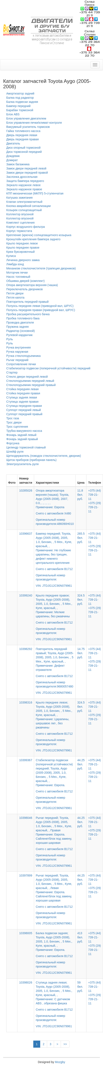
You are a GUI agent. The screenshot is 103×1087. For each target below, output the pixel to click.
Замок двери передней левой (26, 168)
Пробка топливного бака (23, 318)
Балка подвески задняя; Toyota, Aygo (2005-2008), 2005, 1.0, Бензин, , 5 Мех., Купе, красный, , (55, 950)
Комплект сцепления (20, 222)
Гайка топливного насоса (23, 131)
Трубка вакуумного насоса (24, 430)
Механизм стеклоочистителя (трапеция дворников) (41, 268)
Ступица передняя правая (24, 405)
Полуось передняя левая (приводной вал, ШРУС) (39, 306)
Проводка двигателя (20, 322)
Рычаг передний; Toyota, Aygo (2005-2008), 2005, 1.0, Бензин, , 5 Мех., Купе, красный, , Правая (55, 839)
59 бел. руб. (80, 986)
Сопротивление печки (21, 364)
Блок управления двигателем (26, 118)
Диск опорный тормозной (23, 147)
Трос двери (14, 422)
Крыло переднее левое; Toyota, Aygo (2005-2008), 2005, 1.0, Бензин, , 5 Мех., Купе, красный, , (55, 723)
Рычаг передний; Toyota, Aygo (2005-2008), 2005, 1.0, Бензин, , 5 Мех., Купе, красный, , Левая (55, 896)
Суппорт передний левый (23, 410)
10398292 (25, 649)
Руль (9, 339)
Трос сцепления (17, 426)
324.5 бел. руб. (81, 599)
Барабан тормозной (19, 110)
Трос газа (12, 418)
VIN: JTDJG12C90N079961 (54, 585)
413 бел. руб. (80, 937)
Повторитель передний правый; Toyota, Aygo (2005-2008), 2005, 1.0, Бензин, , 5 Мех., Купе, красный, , (55, 668)
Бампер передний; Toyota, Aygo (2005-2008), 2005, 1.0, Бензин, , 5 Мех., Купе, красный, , (55, 556)
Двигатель (13, 143)
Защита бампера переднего (25, 181)
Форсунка (12, 443)
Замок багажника (18, 164)
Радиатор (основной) (20, 330)
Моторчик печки (17, 272)
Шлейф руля (14, 451)
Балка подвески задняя (22, 101)
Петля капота (15, 297)
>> (65, 1044)
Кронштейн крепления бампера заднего (33, 239)
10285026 (25, 490)
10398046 (25, 817)
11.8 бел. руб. (80, 495)
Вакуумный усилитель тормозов (28, 126)
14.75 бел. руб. (81, 653)
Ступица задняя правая (22, 401)
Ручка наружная (17, 351)
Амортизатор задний (20, 93)
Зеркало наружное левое (23, 185)
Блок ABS (12, 114)
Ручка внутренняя (18, 347)
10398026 (25, 982)
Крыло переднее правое (22, 247)
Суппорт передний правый (24, 414)
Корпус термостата (19, 231)
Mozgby (60, 1062)
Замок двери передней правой (27, 172)
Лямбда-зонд (15, 264)
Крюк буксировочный (20, 251)
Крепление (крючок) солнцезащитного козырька (38, 235)
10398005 (25, 933)
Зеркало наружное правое (24, 189)
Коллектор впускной (19, 214)
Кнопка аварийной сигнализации (28, 206)
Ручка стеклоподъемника (23, 355)
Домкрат (12, 160)
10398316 (25, 702)
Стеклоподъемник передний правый (31, 385)
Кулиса (11, 256)
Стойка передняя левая (22, 389)
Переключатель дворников (24, 289)
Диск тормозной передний (24, 151)
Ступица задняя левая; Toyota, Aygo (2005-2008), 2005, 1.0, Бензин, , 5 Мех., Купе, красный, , (55, 1001)
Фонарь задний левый (21, 435)
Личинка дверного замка (23, 260)
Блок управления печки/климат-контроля (34, 122)
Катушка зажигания (19, 197)
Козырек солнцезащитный (24, 210)
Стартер (11, 372)
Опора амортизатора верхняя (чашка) (32, 285)
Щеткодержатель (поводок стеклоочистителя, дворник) (43, 455)
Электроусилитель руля (22, 464)
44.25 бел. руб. (81, 764)
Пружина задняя (17, 326)
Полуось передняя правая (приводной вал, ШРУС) (40, 310)
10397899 (25, 875)
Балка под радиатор (20, 97)
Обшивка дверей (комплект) (25, 281)
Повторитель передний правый (27, 301)
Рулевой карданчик (19, 335)
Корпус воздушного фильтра (25, 226)
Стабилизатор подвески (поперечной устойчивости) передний (48, 368)
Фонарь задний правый (22, 439)
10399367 (25, 760)
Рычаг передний (17, 360)
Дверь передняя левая (21, 135)
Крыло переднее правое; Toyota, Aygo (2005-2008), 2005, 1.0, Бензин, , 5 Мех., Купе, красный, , (55, 614)
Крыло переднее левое (22, 243)
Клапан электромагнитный (24, 201)
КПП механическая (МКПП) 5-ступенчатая (34, 193)
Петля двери (14, 293)
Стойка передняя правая (23, 393)
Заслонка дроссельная (21, 176)
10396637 (25, 533)
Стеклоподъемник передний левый (30, 380)
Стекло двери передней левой (27, 376)
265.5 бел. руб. (81, 538)
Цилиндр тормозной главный (26, 447)
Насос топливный (18, 276)
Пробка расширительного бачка (28, 314)
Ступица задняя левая (21, 397)
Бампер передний (18, 106)
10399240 (25, 595)
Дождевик (13, 156)
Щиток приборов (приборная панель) (31, 460)
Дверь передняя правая (22, 139)
